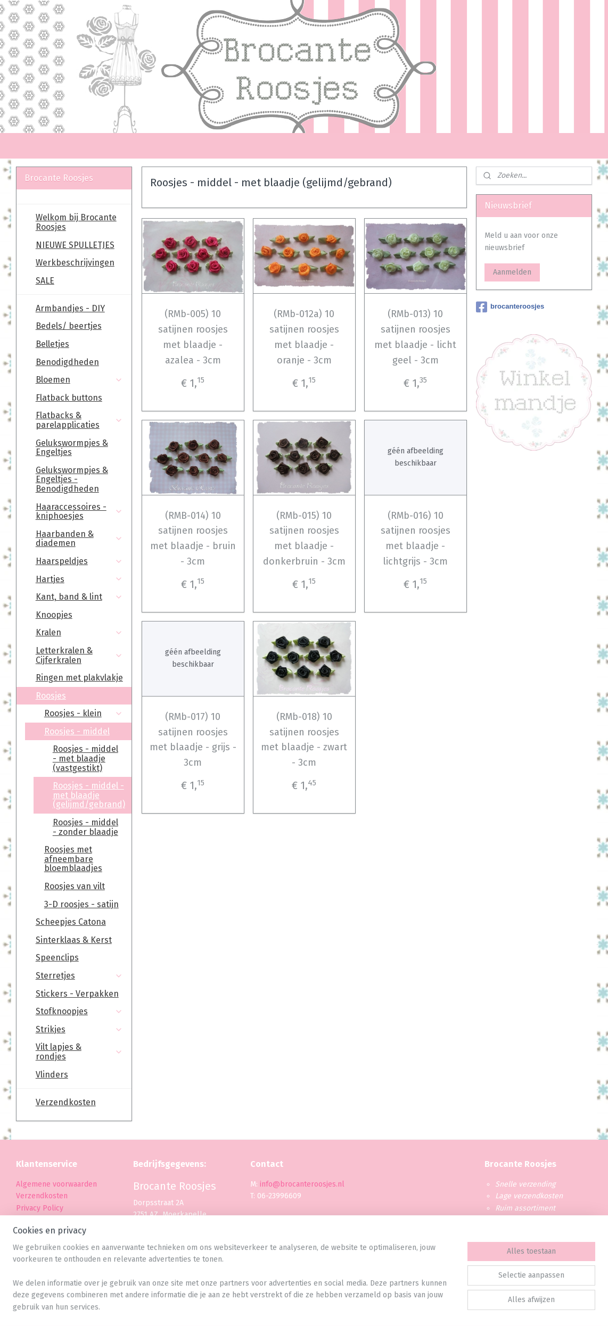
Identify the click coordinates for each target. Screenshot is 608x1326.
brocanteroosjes (510, 307)
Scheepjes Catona (71, 922)
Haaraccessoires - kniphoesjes (79, 511)
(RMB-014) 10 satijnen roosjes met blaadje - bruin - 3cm (192, 538)
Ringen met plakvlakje (79, 678)
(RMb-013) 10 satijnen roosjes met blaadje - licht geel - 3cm (415, 337)
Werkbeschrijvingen (75, 263)
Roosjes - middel (83, 731)
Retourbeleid (38, 1243)
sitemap (273, 1306)
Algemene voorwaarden (56, 1184)
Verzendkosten (66, 1102)
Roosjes (79, 696)
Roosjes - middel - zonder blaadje (85, 827)
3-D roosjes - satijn (81, 904)
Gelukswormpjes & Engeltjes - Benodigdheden (72, 479)
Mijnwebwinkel (420, 1306)
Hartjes (79, 579)
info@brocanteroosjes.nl (302, 1184)
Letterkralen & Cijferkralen (79, 655)
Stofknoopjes (79, 1011)
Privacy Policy (40, 1208)
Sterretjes (79, 976)
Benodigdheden (67, 362)
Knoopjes (54, 615)
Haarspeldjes (79, 561)
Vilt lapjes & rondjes (79, 1052)
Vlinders (52, 1075)
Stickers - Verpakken (77, 994)
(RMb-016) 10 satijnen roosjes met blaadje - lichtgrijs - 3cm (415, 538)
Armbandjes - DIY (70, 308)
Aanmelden (512, 272)
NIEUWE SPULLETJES (75, 245)
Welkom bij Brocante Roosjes (76, 222)
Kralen (79, 632)
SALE (45, 281)
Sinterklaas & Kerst (74, 940)
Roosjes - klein (83, 713)
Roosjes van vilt (74, 886)
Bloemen (79, 380)
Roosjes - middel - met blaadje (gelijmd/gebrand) (89, 795)
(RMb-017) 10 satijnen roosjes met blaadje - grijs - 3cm (192, 739)
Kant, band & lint (79, 597)
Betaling (30, 1219)
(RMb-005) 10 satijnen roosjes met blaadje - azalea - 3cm (192, 337)
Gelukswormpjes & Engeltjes (72, 448)
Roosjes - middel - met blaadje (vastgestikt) (85, 758)
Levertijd (30, 1232)
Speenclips (57, 957)
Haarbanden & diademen (79, 539)
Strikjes (79, 1029)
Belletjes (52, 344)
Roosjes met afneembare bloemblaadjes (73, 858)
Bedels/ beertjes (69, 326)
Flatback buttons (69, 398)
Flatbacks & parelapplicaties (79, 420)
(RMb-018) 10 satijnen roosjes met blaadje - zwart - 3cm (304, 739)
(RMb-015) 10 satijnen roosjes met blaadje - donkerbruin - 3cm (303, 538)
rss (294, 1306)
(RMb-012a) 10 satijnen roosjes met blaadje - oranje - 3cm (304, 337)
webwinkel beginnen (331, 1306)
